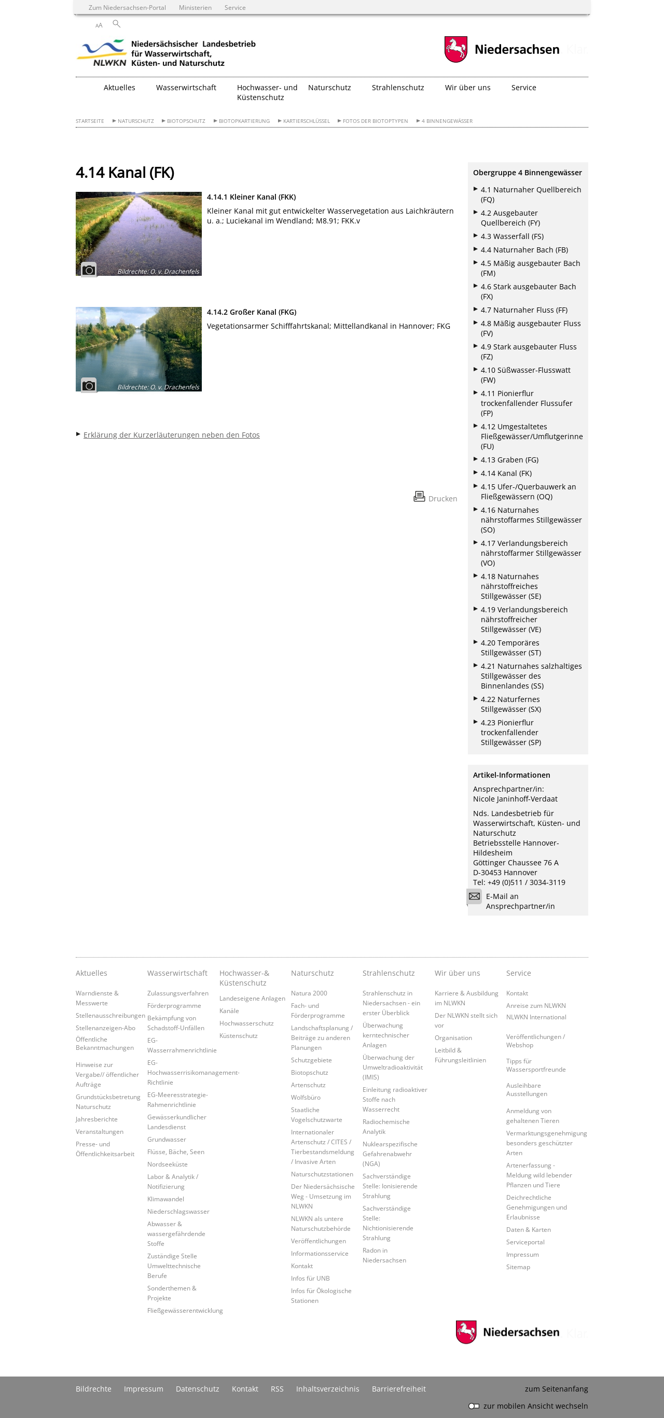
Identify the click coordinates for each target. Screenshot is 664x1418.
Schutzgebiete (311, 1060)
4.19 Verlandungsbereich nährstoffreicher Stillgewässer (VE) (524, 619)
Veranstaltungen (99, 1131)
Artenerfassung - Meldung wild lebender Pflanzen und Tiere (539, 1175)
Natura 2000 (309, 993)
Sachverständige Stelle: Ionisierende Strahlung (390, 1186)
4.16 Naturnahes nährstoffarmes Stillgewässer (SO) (531, 520)
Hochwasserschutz (246, 1023)
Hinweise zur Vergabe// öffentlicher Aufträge (107, 1074)
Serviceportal (525, 1242)
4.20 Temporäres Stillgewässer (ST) (511, 647)
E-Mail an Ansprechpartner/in (514, 901)
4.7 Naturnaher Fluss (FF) (524, 310)
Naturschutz (136, 121)
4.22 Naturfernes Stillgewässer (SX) (511, 704)
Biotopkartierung (244, 121)
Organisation (453, 1037)
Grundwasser (166, 1139)
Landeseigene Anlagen (252, 998)
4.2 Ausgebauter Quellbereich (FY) (510, 218)
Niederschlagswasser (178, 1211)
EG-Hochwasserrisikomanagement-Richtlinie (193, 1072)
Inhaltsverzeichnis (327, 1389)
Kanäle (229, 1010)
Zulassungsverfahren (178, 993)
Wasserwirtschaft (177, 973)
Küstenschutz (238, 1035)
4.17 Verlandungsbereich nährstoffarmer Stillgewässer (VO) (531, 553)
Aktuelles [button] (119, 87)
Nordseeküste (167, 1164)
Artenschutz (308, 1084)
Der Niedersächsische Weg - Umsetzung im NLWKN (323, 1196)
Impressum (522, 1254)
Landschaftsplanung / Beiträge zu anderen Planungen (322, 1037)
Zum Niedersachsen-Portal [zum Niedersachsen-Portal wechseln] (127, 7)
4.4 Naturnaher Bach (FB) (524, 250)
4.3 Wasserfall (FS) (512, 236)
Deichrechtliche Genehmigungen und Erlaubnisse (536, 1207)
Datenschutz (197, 1389)
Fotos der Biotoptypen (375, 121)
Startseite (90, 121)
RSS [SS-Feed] (277, 1389)
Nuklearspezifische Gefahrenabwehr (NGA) (390, 1154)
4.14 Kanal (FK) (506, 473)
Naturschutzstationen (322, 1174)
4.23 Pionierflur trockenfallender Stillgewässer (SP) (511, 732)
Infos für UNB (310, 1278)
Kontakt (302, 1265)
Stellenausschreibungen (110, 1015)
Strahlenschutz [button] (398, 87)
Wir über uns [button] (468, 87)
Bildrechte (94, 1389)
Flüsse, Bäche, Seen (175, 1151)
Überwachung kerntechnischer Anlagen (386, 1035)
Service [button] (523, 87)
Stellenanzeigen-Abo (105, 1027)
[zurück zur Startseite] (166, 54)
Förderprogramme (174, 1005)
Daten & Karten (528, 1229)
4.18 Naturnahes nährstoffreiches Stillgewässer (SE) (511, 586)
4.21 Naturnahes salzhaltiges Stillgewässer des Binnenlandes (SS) (531, 676)
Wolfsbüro (306, 1097)
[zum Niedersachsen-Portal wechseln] (501, 61)
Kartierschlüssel (306, 121)
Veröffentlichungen (318, 1241)
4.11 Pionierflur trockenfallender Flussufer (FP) (527, 403)
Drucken (443, 498)
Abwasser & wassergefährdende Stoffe (176, 1233)
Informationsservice (320, 1253)
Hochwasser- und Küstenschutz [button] (267, 92)
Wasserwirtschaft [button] (186, 87)
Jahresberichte (97, 1119)
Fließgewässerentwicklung (185, 1310)
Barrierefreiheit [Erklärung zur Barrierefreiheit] (399, 1389)
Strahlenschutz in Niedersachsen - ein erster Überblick (391, 1003)
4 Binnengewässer (447, 121)
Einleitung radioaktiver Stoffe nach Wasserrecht (395, 1099)
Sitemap (518, 1266)
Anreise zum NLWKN (536, 1005)
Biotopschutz (186, 121)
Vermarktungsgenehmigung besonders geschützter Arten (546, 1143)
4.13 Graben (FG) (509, 460)
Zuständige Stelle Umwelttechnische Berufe (174, 1266)
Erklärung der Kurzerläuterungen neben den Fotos (172, 435)
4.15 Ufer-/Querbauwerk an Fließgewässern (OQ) (528, 491)
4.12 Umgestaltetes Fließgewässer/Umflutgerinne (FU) (532, 436)
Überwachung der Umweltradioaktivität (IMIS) (393, 1067)
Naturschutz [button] (329, 87)
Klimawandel (165, 1199)
